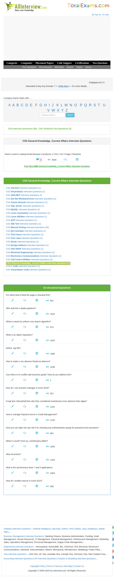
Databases (93, 529)
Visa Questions (99, 63)
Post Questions (29, 67)
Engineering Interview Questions (19, 546)
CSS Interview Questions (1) (23, 188)
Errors (88, 67)
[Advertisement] (57, 38)
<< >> (64, 86)
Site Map (68, 566)
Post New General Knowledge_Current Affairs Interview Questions (57, 166)
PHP (71, 529)
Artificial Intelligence (42, 529)
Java (84, 529)
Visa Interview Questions (15, 554)
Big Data (56, 529)
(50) (22, 128)
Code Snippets (64, 63)
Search (70, 67)
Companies (26, 63)
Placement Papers (45, 63)
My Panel (59, 67)
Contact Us (79, 566)
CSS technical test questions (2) (55, 128)
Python (65, 529)
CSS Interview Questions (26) (27, 227)
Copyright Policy (37, 566)
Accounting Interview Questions (18, 558)
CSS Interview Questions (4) (29, 259)
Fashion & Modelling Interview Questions (77, 558)
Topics (79, 67)
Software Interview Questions (17, 529)
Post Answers (45, 67)
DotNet (77, 529)
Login (105, 15)
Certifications (82, 63)
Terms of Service (54, 566)
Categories (12, 63)
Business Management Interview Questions (24, 536)
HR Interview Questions (45, 558)
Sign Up (96, 15)
